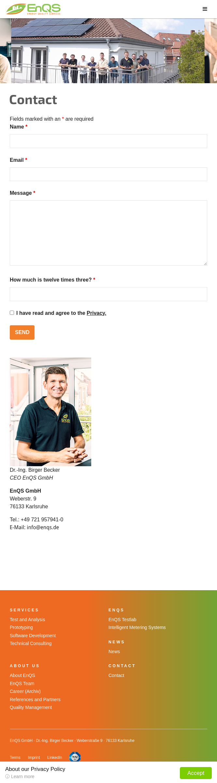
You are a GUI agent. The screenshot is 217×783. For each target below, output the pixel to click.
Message (22, 193)
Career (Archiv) (25, 691)
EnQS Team (22, 683)
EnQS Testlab (122, 619)
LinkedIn (54, 757)
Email (18, 160)
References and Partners (35, 699)
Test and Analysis (27, 619)
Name (18, 127)
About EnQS (22, 675)
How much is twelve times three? (52, 280)
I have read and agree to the (61, 313)
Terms (15, 757)
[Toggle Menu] (205, 8)
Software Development (33, 635)
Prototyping (21, 627)
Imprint (34, 757)
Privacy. (96, 313)
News (114, 651)
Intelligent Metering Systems (137, 627)
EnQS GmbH (34, 9)
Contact (116, 675)
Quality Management (31, 707)
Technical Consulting (30, 643)
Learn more (23, 776)
